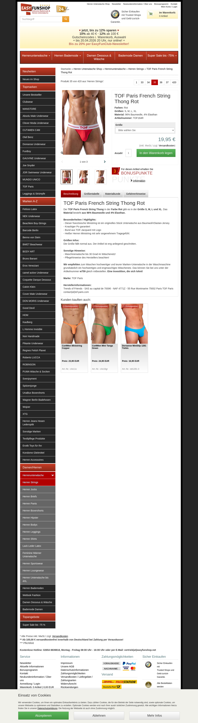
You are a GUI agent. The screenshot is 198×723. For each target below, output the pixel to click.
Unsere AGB (67, 666)
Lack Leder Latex (32, 546)
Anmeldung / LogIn (30, 683)
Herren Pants (30, 503)
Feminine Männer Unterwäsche (32, 555)
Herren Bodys (30, 524)
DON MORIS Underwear (36, 301)
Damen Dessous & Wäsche (99, 57)
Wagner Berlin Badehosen (37, 399)
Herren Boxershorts (33, 510)
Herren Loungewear (33, 570)
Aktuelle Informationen (32, 666)
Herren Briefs (30, 496)
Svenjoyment (30, 378)
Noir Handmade (31, 336)
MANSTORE (29, 108)
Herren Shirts (30, 538)
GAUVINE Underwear (34, 158)
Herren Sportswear (33, 563)
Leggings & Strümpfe (34, 193)
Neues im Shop (31, 79)
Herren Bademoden (33, 588)
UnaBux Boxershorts (34, 392)
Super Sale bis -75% (162, 55)
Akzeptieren (43, 715)
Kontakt (174, 4)
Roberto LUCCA (31, 357)
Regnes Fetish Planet (34, 350)
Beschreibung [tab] (70, 193)
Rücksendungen (69, 687)
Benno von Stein (31, 237)
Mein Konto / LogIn (169, 7)
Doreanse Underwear (34, 144)
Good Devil (29, 308)
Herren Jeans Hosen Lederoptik (34, 423)
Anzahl (117, 153)
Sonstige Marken (32, 431)
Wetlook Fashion (32, 595)
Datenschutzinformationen (75, 670)
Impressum (67, 663)
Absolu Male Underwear (35, 116)
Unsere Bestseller (32, 94)
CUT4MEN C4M (31, 130)
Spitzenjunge (30, 385)
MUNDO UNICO (31, 179)
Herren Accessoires (33, 459)
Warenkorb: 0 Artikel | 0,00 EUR (37, 687)
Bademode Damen (130, 55)
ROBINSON (29, 364)
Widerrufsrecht (68, 683)
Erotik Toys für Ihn (32, 445)
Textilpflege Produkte (34, 438)
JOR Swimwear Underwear (37, 172)
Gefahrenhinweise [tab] (136, 193)
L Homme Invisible (32, 329)
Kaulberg (27, 322)
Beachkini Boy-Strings (34, 223)
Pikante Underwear (33, 343)
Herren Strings (30, 482)
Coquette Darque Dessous (37, 279)
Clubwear (28, 101)
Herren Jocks (30, 489)
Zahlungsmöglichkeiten (73, 673)
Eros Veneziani (31, 265)
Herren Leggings (32, 531)
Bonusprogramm (161, 4)
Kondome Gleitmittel (33, 452)
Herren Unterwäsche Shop (98, 4)
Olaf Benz (28, 137)
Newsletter (116, 4)
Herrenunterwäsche (36, 55)
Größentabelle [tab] (91, 193)
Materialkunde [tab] (112, 193)
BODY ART (29, 251)
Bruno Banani (30, 258)
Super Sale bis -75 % (34, 624)
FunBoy (27, 151)
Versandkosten (167, 145)
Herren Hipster (30, 517)
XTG (25, 414)
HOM (25, 315)
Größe (118, 125)
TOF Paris (28, 186)
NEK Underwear (31, 216)
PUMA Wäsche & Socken (36, 371)
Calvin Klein (29, 286)
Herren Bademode (67, 55)
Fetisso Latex (30, 209)
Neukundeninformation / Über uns (137, 4)
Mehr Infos (154, 715)
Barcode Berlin (31, 230)
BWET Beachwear (32, 244)
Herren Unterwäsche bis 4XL (36, 579)
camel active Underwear (36, 272)
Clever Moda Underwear (36, 123)
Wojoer (26, 407)
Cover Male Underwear (35, 294)
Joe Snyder (29, 165)
